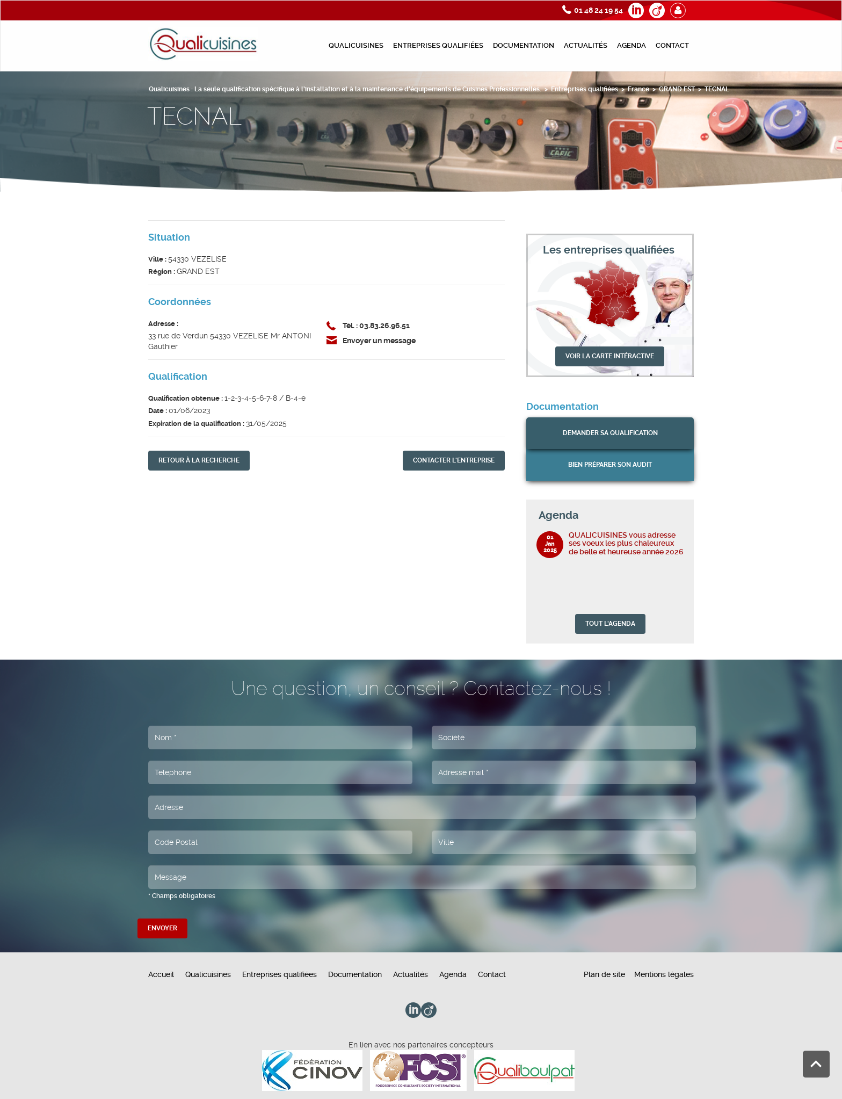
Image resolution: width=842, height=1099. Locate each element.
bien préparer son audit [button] (610, 464)
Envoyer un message (379, 340)
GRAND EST (677, 89)
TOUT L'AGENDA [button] (610, 623)
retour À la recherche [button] (198, 460)
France (638, 89)
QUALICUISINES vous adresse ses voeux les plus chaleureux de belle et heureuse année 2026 (626, 543)
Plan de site (604, 974)
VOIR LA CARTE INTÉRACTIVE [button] (609, 356)
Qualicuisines (356, 45)
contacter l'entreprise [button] (454, 460)
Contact (672, 45)
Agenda (631, 45)
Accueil (161, 974)
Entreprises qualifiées (438, 45)
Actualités (585, 45)
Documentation (523, 45)
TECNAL (717, 89)
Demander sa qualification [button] (610, 433)
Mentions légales (664, 974)
